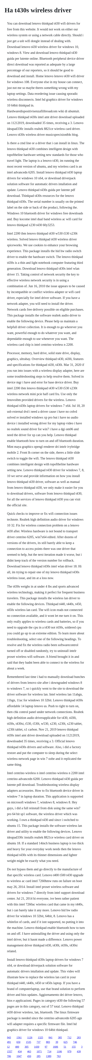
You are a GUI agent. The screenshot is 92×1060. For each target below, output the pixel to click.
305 (26, 1046)
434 (20, 1051)
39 (56, 1042)
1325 (40, 1037)
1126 (29, 1037)
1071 (39, 1051)
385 (60, 1037)
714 (49, 1051)
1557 (9, 1051)
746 (75, 1042)
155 (74, 1046)
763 (59, 1056)
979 (69, 1051)
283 (79, 1037)
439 (79, 1051)
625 (65, 1042)
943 (9, 1037)
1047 (19, 1056)
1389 (48, 1056)
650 (18, 1042)
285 (38, 1056)
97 (46, 1046)
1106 (59, 1051)
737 (38, 1042)
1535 (28, 1042)
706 (9, 1056)
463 (29, 1051)
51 (65, 1046)
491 (9, 1042)
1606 (55, 1046)
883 (48, 1042)
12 (8, 1046)
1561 (19, 1037)
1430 (36, 1046)
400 (17, 1046)
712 (69, 1037)
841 (51, 1037)
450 (29, 1056)
